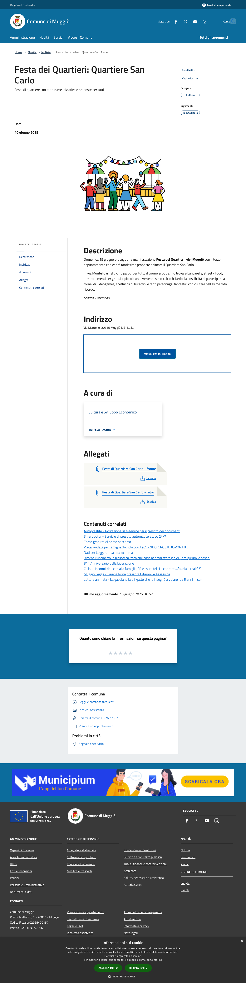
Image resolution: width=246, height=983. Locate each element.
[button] (123, 976)
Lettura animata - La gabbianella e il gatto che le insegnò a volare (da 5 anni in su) (143, 579)
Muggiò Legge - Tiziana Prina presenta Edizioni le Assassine (127, 574)
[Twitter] (178, 21)
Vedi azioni (190, 78)
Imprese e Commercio (81, 864)
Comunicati (188, 857)
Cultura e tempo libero (81, 857)
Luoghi (185, 883)
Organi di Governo (22, 850)
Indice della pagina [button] (30, 244)
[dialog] (123, 960)
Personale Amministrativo (27, 884)
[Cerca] (231, 21)
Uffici (13, 864)
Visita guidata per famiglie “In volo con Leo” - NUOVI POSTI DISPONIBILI (136, 547)
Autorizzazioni (133, 884)
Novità (32, 52)
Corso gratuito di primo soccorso (107, 541)
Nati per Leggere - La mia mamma (108, 552)
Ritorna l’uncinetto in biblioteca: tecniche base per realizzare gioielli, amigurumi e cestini (147, 558)
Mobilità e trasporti (79, 871)
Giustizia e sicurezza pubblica (143, 857)
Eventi (185, 890)
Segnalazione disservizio (83, 919)
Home (18, 52)
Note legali (131, 933)
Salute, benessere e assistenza (144, 877)
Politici (14, 878)
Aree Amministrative (23, 857)
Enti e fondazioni (21, 871)
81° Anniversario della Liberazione (109, 563)
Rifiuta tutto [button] (138, 967)
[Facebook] (168, 21)
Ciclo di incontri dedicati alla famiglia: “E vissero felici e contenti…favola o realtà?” (142, 568)
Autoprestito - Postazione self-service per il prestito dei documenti (132, 531)
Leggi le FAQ (75, 926)
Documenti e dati (21, 891)
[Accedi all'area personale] (216, 5)
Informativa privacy (136, 926)
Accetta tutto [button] (108, 968)
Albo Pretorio (132, 919)
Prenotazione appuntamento (85, 912)
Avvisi (185, 864)
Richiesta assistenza (80, 933)
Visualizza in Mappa (157, 353)
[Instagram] (197, 21)
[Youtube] (187, 21)
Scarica (148, 478)
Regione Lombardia (22, 5)
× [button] (241, 941)
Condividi (190, 70)
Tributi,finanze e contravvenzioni (145, 864)
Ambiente (130, 870)
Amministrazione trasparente (143, 912)
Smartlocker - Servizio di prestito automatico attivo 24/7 (125, 536)
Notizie (46, 52)
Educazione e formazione (140, 850)
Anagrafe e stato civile (81, 850)
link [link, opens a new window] (160, 959)
